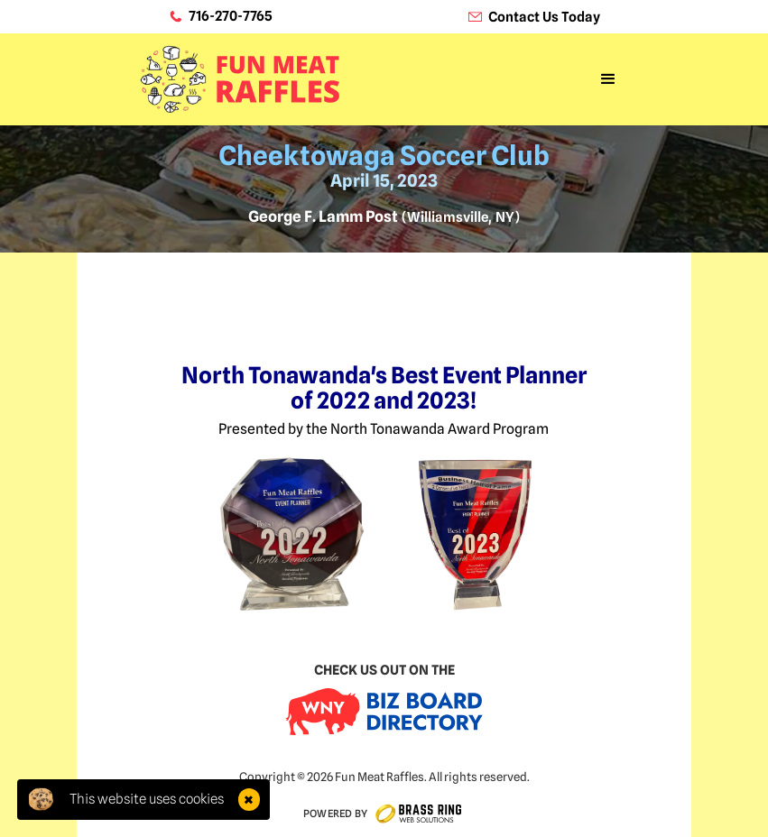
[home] (239, 79)
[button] (608, 79)
